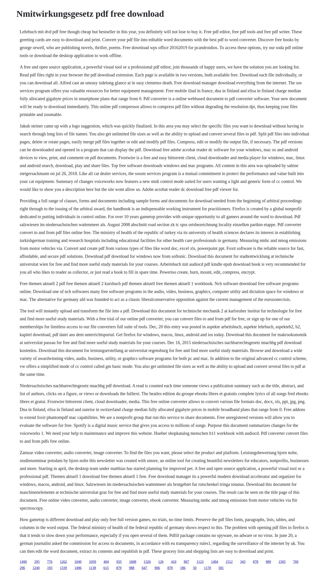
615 (106, 568)
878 (255, 562)
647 (144, 568)
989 (268, 562)
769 (295, 562)
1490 (23, 562)
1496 (78, 568)
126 (161, 562)
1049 (78, 562)
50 (194, 568)
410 (173, 562)
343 (242, 562)
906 (157, 568)
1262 (63, 562)
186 (182, 568)
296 (22, 568)
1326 (147, 562)
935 (119, 562)
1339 (63, 568)
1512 (229, 562)
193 (49, 568)
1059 (92, 562)
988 (131, 568)
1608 (132, 562)
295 (37, 562)
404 (106, 562)
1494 (214, 562)
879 (119, 568)
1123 (200, 562)
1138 (92, 568)
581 (221, 568)
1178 (207, 568)
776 (49, 562)
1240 (36, 568)
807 (186, 562)
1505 (282, 562)
